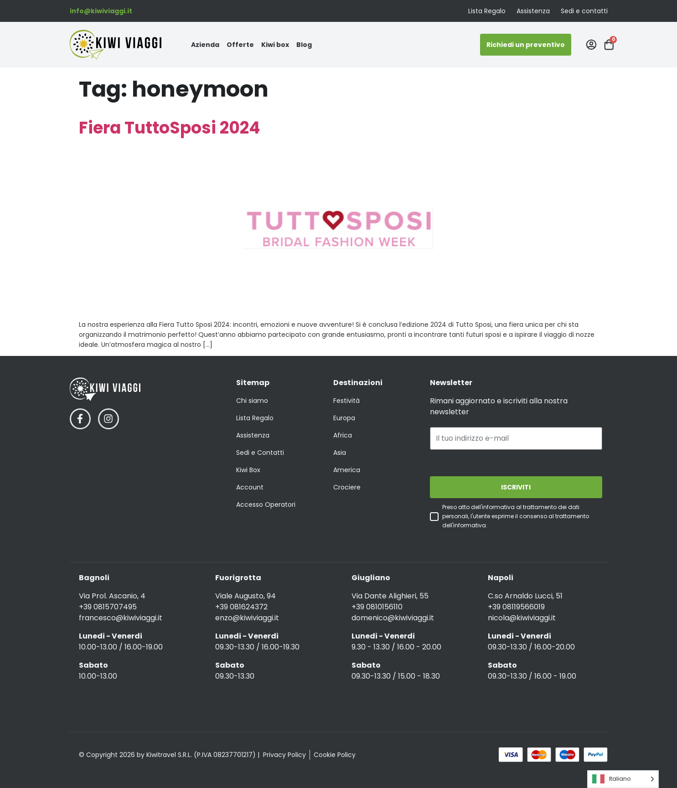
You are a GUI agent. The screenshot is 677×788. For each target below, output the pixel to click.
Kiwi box (275, 44)
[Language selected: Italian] (623, 779)
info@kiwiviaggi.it (101, 10)
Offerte (240, 44)
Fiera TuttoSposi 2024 (169, 127)
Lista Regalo (487, 10)
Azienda (205, 44)
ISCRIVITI (516, 487)
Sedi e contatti (584, 10)
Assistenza (533, 10)
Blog (304, 44)
